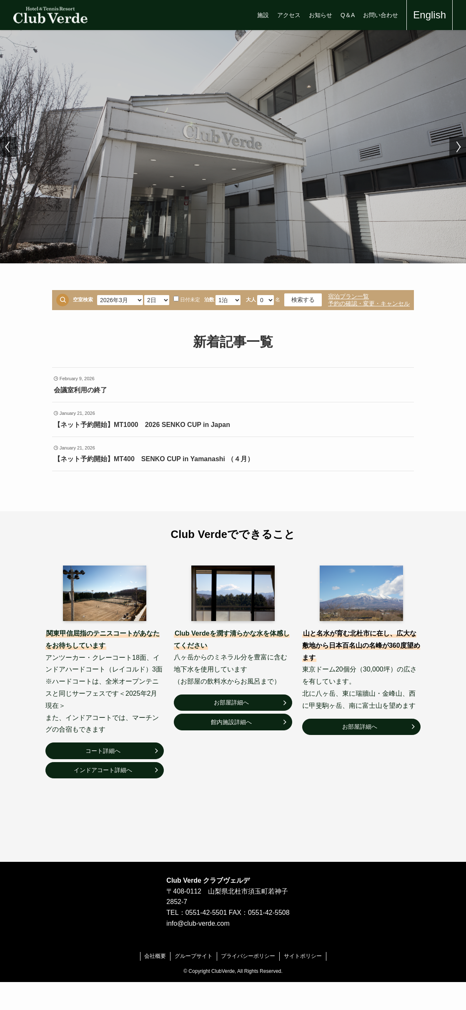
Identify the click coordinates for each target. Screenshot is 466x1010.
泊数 (209, 300)
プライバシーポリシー (248, 956)
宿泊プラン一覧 (348, 296)
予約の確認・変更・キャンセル (369, 303)
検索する (303, 299)
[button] (8, 147)
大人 (251, 300)
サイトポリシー (303, 956)
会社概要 (155, 956)
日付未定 (186, 299)
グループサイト (194, 956)
